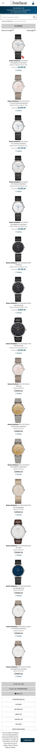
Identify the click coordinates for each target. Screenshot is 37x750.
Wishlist (18, 70)
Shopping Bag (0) (19, 699)
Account (18, 704)
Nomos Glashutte (7, 21)
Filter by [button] (18, 26)
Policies (19, 724)
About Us (18, 714)
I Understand (28, 740)
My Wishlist (18, 709)
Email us (18, 694)
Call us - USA (18, 684)
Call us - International (18, 689)
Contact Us (19, 719)
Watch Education (18, 729)
